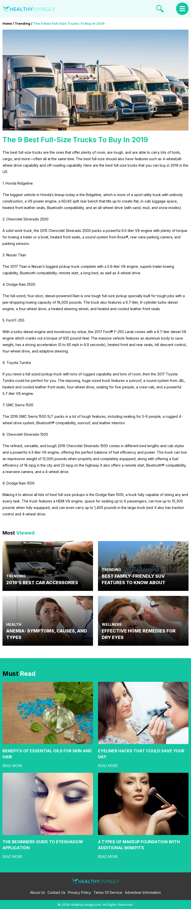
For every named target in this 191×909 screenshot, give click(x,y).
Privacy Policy (79, 892)
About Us (37, 892)
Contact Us (56, 892)
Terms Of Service (108, 892)
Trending (22, 23)
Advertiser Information (143, 892)
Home (7, 23)
